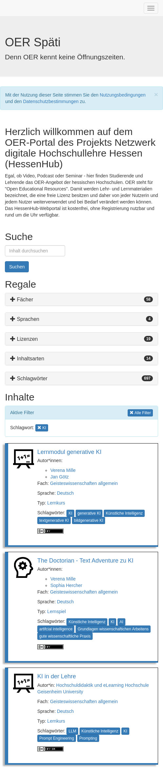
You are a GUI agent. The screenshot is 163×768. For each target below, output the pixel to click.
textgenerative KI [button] (54, 520)
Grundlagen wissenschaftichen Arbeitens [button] (113, 629)
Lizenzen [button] (24, 339)
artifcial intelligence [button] (55, 629)
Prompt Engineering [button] (56, 738)
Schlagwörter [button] (28, 378)
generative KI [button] (89, 513)
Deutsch (65, 493)
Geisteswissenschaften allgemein (84, 483)
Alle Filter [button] (140, 412)
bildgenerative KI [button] (88, 520)
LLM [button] (72, 731)
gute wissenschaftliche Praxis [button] (65, 636)
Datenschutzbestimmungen (51, 101)
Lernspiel (56, 611)
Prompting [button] (88, 738)
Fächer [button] (21, 299)
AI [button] (121, 622)
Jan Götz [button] (59, 476)
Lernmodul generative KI (69, 452)
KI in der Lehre (56, 676)
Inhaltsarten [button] (27, 358)
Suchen (17, 266)
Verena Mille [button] (63, 470)
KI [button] (42, 427)
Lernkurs (56, 502)
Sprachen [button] (24, 319)
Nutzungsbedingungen (123, 95)
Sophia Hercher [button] (66, 585)
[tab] (81, 299)
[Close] (156, 94)
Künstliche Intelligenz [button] (124, 513)
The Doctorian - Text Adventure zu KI (85, 560)
